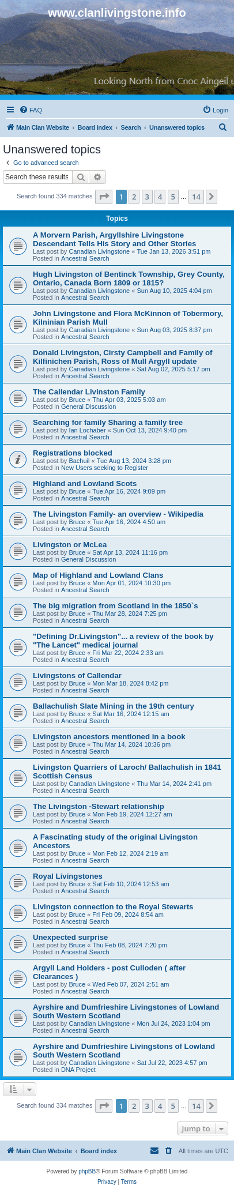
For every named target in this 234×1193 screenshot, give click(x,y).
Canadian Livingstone (99, 251)
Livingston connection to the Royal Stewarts (113, 906)
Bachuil (79, 460)
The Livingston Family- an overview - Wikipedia (118, 514)
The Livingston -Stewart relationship (98, 806)
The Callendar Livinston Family (89, 391)
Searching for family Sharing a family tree (108, 422)
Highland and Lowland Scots (85, 483)
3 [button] (147, 196)
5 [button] (173, 196)
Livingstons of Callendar (77, 675)
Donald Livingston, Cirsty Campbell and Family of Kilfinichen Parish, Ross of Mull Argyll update (122, 357)
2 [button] (134, 196)
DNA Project (78, 1069)
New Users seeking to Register (104, 467)
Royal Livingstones (68, 876)
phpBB (87, 1171)
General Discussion (88, 406)
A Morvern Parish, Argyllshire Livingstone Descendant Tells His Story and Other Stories (114, 239)
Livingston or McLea (70, 544)
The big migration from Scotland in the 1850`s (115, 605)
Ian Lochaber (87, 430)
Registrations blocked (72, 453)
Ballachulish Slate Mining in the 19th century (113, 706)
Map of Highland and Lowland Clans (98, 575)
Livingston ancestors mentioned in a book (109, 736)
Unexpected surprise (70, 937)
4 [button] (160, 196)
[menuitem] (30, 110)
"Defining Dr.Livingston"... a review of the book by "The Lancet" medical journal (123, 640)
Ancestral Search (85, 258)
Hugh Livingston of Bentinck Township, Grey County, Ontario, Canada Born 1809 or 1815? (129, 278)
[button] (103, 197)
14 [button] (196, 196)
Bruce (77, 399)
